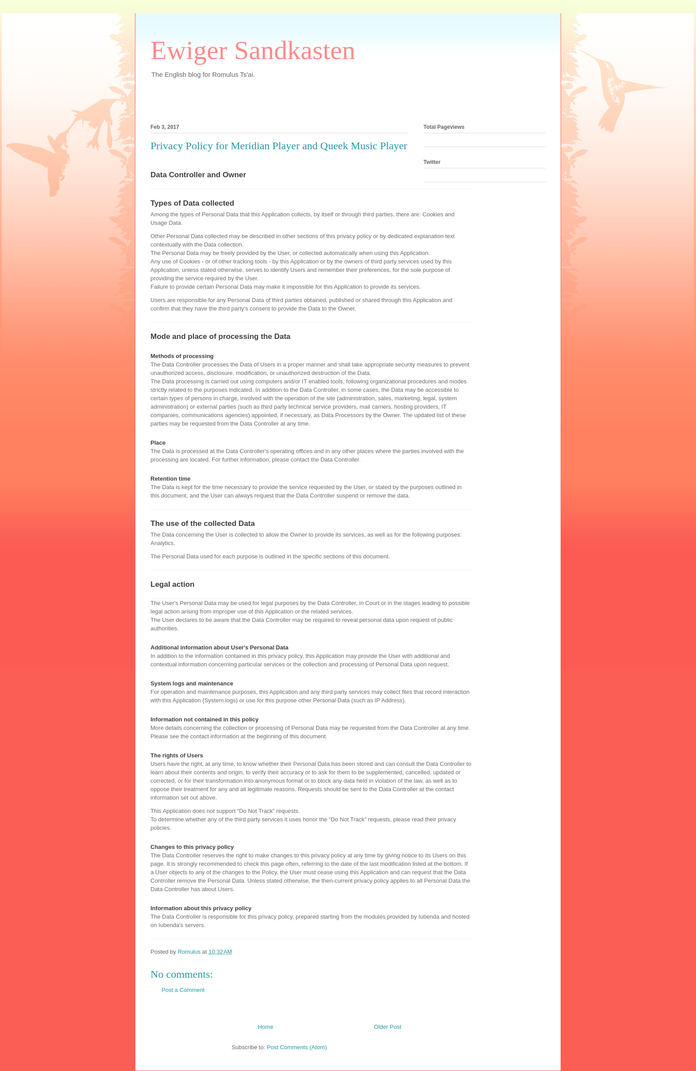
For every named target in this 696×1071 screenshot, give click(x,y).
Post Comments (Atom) (297, 1047)
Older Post (387, 1026)
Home (265, 1026)
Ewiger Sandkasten (253, 50)
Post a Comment (183, 990)
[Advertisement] (254, 98)
